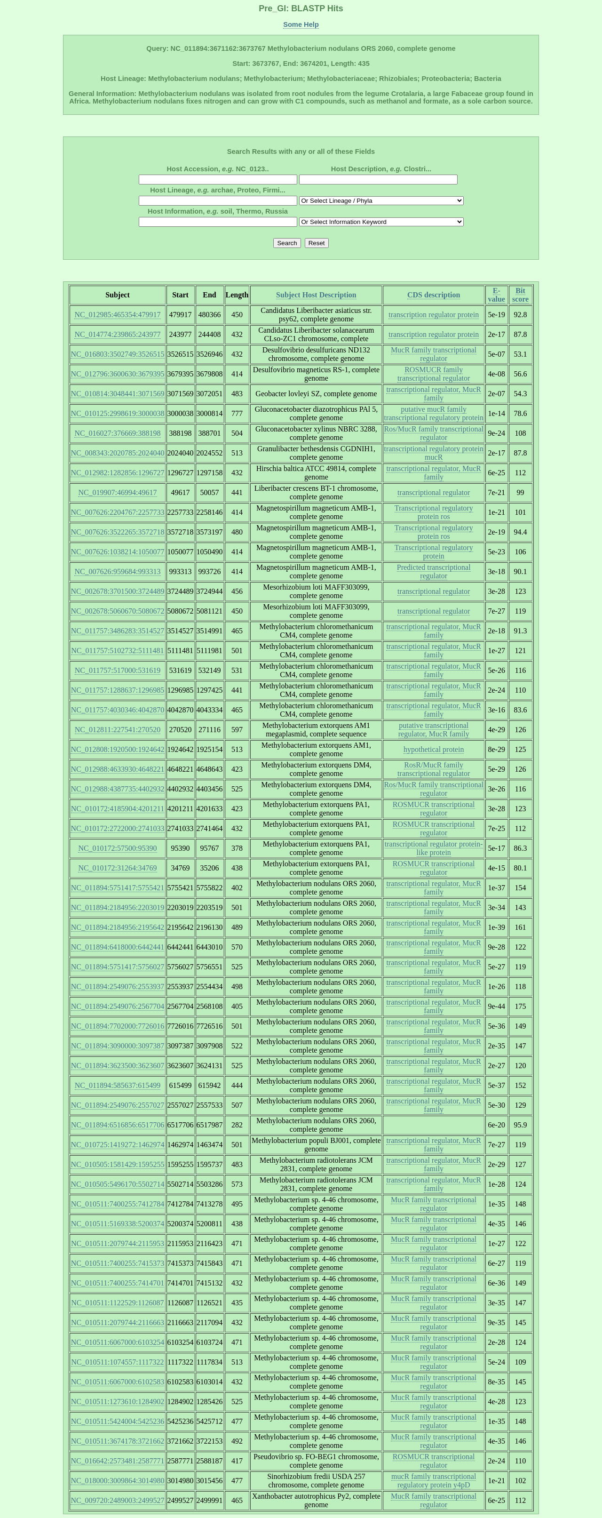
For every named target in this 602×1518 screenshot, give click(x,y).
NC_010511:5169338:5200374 (118, 1224)
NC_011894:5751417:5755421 (118, 888)
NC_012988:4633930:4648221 (117, 769)
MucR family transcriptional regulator (433, 354)
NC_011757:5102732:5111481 (117, 651)
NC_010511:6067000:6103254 (118, 1342)
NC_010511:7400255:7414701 (118, 1283)
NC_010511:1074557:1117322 (117, 1362)
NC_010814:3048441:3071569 (117, 394)
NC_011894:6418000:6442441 (118, 947)
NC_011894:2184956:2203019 (118, 907)
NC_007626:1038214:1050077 (117, 552)
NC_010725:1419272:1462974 (117, 1145)
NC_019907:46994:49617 (117, 492)
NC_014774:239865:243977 (117, 334)
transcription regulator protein (433, 315)
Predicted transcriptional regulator (434, 571)
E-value (496, 295)
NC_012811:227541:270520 (118, 730)
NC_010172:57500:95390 (117, 848)
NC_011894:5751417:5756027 (118, 967)
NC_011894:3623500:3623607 (118, 1066)
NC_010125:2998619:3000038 (117, 413)
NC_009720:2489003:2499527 (117, 1500)
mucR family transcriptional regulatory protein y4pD (433, 1480)
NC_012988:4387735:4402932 (117, 789)
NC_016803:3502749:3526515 (117, 354)
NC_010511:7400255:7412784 (118, 1204)
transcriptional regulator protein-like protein (434, 848)
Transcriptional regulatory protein (434, 551)
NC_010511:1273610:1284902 (118, 1402)
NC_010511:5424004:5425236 (118, 1421)
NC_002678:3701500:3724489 (117, 591)
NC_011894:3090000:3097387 (118, 1046)
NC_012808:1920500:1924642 (117, 749)
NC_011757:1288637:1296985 (118, 690)
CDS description (433, 295)
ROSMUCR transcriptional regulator (434, 808)
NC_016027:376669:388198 (117, 433)
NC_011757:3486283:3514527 (118, 631)
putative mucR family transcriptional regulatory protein (433, 413)
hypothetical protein (434, 749)
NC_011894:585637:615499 (118, 1085)
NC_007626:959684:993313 (117, 571)
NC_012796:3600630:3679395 (117, 374)
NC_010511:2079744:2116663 (117, 1322)
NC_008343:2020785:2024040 (117, 453)
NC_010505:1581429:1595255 (117, 1164)
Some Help (301, 24)
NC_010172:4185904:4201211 (118, 809)
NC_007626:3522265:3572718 (117, 532)
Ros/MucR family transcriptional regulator (433, 433)
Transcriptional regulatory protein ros (434, 512)
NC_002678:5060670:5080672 (117, 611)
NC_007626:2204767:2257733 (117, 512)
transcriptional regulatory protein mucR (433, 453)
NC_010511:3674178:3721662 (118, 1441)
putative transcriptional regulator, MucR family (433, 729)
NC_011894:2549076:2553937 (118, 987)
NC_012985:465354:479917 (117, 315)
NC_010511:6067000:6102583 (118, 1382)
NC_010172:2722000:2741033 (117, 828)
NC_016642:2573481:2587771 (117, 1461)
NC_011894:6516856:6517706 (118, 1125)
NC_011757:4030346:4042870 (118, 710)
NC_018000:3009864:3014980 (117, 1481)
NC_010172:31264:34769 (117, 868)
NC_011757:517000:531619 (118, 670)
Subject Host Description (316, 295)
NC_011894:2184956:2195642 (118, 927)
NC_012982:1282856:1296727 (117, 473)
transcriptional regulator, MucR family (433, 393)
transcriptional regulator (433, 492)
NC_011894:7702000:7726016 (118, 1026)
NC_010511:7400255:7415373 (118, 1263)
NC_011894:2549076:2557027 (118, 1105)
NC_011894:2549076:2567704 (118, 1006)
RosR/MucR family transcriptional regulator (433, 769)
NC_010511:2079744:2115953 (117, 1243)
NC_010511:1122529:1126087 (117, 1303)
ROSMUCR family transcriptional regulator (433, 374)
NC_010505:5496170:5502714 (117, 1184)
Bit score (520, 295)
